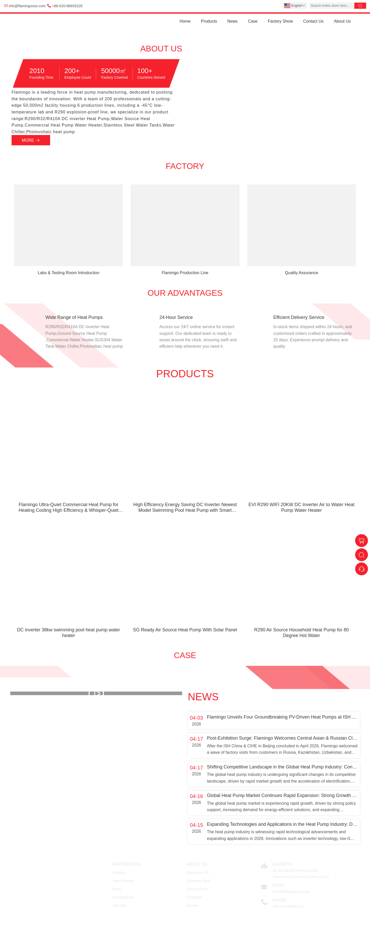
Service (192, 905)
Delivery (118, 873)
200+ (72, 71)
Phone (280, 900)
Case (252, 21)
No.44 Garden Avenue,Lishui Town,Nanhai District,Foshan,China (301, 873)
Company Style (198, 881)
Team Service (123, 881)
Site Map (119, 905)
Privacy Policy (197, 889)
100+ (144, 71)
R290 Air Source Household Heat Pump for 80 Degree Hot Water (301, 632)
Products (209, 21)
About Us (342, 21)
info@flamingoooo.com (27, 6)
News (232, 21)
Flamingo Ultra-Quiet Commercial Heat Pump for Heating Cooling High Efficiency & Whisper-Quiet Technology (68, 507)
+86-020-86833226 (67, 6)
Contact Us (313, 21)
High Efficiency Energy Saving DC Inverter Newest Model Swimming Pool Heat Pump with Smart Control (185, 507)
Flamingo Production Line (185, 273)
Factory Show (280, 21)
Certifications (122, 897)
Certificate (194, 897)
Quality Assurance (301, 273)
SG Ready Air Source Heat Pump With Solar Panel (185, 629)
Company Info (197, 873)
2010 (36, 71)
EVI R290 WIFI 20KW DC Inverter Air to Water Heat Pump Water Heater (301, 507)
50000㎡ (113, 71)
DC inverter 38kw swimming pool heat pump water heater (68, 632)
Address (282, 864)
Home (185, 21)
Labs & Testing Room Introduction (68, 273)
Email (279, 885)
